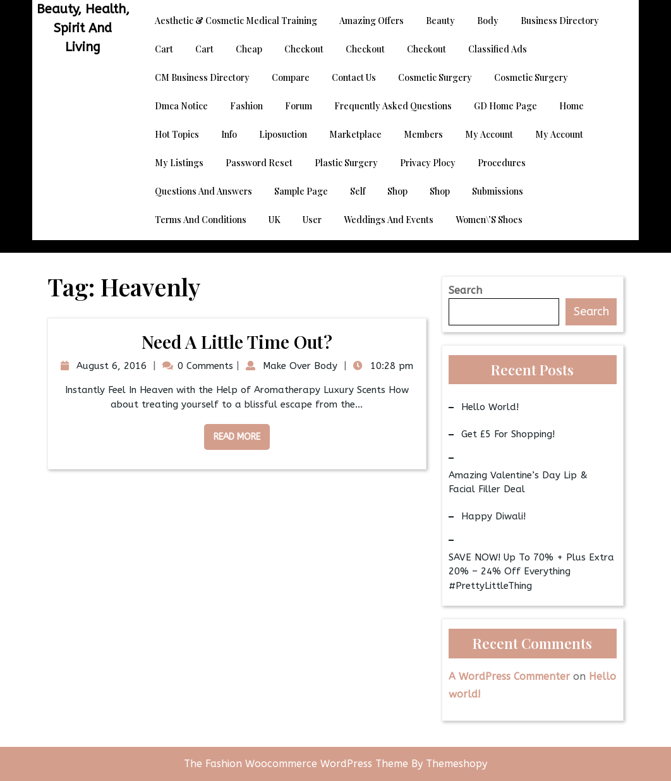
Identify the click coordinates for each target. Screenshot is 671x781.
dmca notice (181, 106)
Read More (232, 433)
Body (488, 21)
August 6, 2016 (110, 366)
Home (571, 106)
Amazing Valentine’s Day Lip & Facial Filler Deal (518, 482)
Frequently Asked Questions (393, 106)
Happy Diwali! (493, 516)
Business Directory (560, 21)
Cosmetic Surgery (435, 77)
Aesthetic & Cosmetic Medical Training (236, 21)
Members (423, 134)
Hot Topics (177, 134)
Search (465, 290)
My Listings (179, 163)
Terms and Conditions (200, 220)
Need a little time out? (237, 341)
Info (229, 134)
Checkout (303, 49)
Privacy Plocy (428, 163)
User (312, 220)
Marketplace (355, 134)
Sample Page (301, 191)
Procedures (502, 163)
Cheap (249, 49)
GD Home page (505, 106)
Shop (397, 191)
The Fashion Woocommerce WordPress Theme (297, 764)
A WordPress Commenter (509, 676)
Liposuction (283, 134)
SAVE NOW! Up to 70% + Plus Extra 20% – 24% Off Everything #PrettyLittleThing (531, 571)
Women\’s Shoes (489, 220)
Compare (291, 77)
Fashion (246, 106)
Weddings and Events (388, 220)
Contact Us (354, 77)
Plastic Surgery (346, 163)
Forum (298, 106)
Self (357, 191)
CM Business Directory (202, 77)
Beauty (440, 21)
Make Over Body (298, 366)
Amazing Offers (371, 21)
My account (489, 134)
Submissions (497, 191)
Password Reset (259, 163)
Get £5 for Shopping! (508, 434)
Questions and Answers (203, 191)
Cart (164, 49)
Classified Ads (497, 49)
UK (275, 220)
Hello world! (490, 407)
